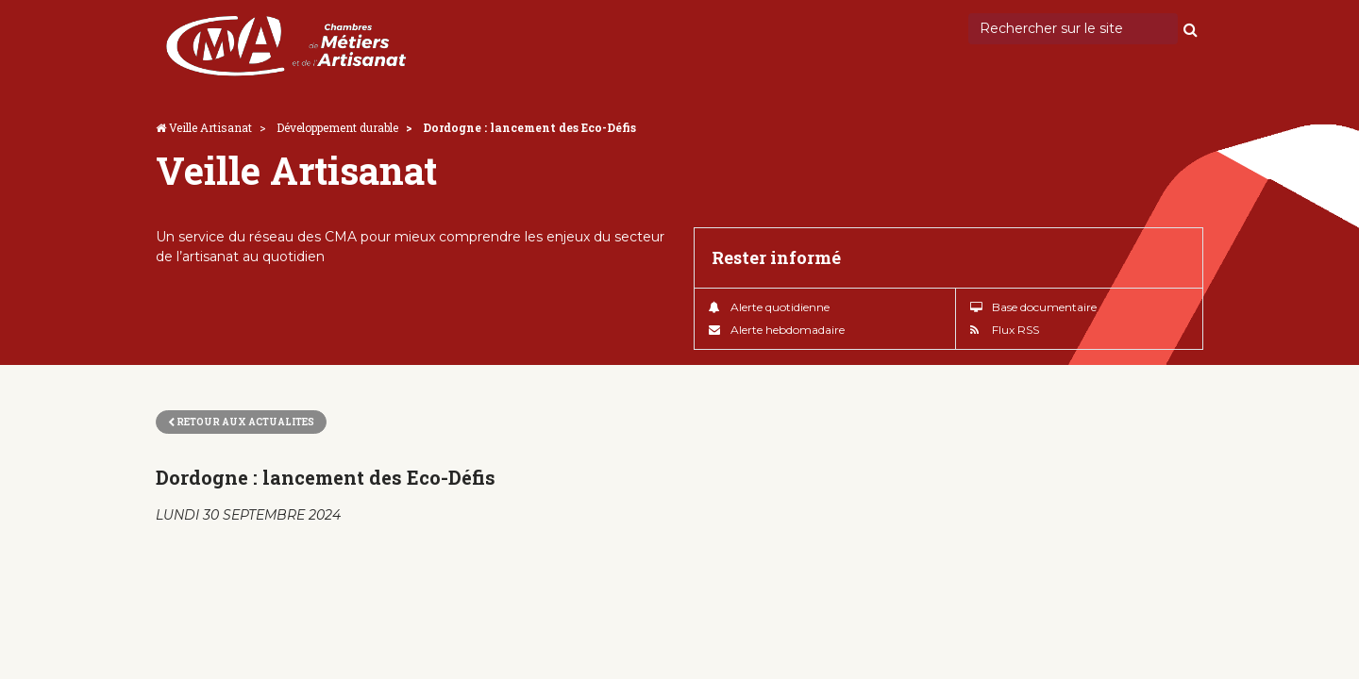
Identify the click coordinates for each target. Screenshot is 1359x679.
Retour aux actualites (241, 422)
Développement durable (337, 127)
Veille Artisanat (210, 127)
